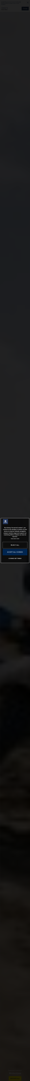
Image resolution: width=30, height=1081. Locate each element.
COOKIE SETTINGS (15, 558)
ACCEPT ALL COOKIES (15, 552)
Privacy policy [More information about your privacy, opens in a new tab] (13, 538)
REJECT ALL (15, 545)
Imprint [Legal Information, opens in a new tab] (17, 538)
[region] (15, 540)
